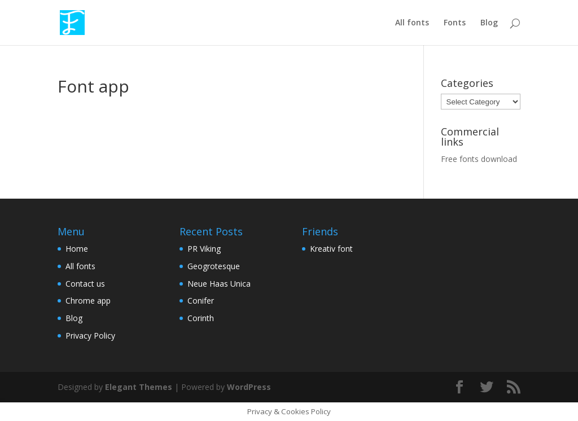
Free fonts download (479, 159)
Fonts (455, 23)
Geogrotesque (213, 266)
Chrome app (88, 300)
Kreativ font (331, 248)
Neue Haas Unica (219, 283)
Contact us (85, 283)
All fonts (412, 23)
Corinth (200, 318)
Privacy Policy (90, 335)
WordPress (249, 386)
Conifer (200, 300)
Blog (489, 23)
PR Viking (204, 248)
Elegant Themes (138, 386)
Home (76, 248)
